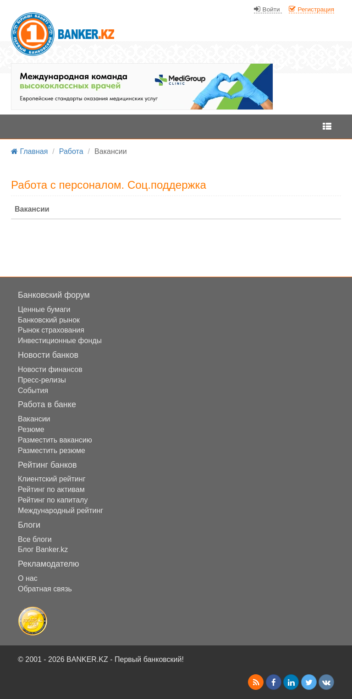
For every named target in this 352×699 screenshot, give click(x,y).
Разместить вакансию (55, 440)
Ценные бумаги (44, 309)
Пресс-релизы (42, 380)
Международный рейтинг (60, 510)
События (33, 390)
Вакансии (34, 419)
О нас (28, 578)
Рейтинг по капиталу (53, 500)
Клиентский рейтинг (51, 479)
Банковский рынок (49, 320)
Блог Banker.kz (43, 549)
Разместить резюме (51, 450)
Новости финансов (50, 369)
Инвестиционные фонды (60, 340)
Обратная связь (45, 589)
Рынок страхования (51, 330)
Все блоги (35, 539)
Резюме (31, 429)
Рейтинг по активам (51, 489)
